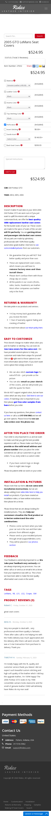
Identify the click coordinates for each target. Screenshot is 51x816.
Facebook (44, 2)
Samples (37, 805)
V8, (14, 593)
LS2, (23, 593)
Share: (29, 66)
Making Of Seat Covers (14, 808)
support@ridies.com (29, 2)
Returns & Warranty (13, 805)
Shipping (27, 805)
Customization (17, 801)
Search (29, 808)
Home (5, 801)
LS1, (18, 593)
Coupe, (29, 593)
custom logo (32, 372)
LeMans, (8, 593)
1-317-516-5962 (12, 2)
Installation (30, 801)
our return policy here (33, 327)
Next (40, 60)
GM (34, 593)
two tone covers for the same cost (20, 349)
